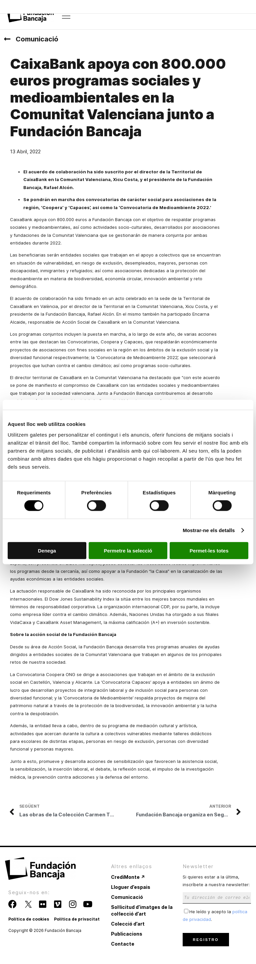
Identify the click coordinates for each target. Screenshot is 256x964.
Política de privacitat (77, 919)
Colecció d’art (128, 924)
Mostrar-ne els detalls (209, 530)
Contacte (122, 944)
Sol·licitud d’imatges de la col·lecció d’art (142, 910)
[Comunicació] (7, 39)
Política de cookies (28, 919)
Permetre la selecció (128, 550)
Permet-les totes (209, 550)
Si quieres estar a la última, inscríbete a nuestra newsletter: (217, 887)
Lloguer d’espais (130, 887)
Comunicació (37, 39)
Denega (47, 550)
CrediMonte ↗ (128, 877)
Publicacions (126, 934)
